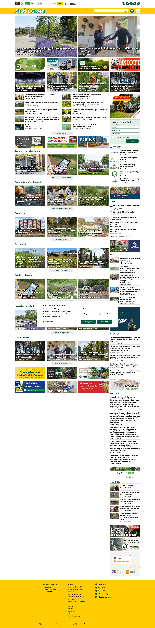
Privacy (70, 609)
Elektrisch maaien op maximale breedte (92, 169)
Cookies (71, 611)
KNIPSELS (114, 393)
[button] (48, 322)
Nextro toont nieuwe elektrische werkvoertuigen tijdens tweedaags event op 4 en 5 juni (61, 86)
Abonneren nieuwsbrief (76, 597)
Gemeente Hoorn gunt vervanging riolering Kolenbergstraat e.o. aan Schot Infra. (125, 372)
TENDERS (114, 334)
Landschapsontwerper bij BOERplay (128, 158)
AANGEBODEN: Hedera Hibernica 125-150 (123, 217)
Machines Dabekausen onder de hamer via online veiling (130, 500)
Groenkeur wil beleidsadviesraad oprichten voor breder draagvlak (41, 110)
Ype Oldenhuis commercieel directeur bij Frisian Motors (41, 126)
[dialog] (77, 313)
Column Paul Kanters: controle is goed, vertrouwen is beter (89, 110)
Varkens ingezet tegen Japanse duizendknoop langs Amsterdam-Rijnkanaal (29, 199)
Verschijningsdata (74, 616)
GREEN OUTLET (117, 201)
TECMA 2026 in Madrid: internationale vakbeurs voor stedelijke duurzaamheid (130, 289)
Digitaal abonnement (75, 594)
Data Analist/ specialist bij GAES (129, 173)
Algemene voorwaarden (76, 604)
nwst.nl (123, 624)
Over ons (71, 584)
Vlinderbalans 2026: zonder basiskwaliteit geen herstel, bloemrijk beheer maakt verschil (88, 103)
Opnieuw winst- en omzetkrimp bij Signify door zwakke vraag (30, 87)
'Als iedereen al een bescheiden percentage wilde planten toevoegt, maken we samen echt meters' (42, 118)
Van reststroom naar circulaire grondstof (91, 293)
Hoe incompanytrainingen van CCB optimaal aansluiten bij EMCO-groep (40, 95)
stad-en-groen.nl (59, 624)
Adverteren (72, 613)
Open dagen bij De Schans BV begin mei (130, 259)
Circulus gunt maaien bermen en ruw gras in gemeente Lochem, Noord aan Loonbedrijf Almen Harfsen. (125, 357)
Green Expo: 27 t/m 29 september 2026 (127, 299)
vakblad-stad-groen (104, 594)
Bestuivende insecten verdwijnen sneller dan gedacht (61, 200)
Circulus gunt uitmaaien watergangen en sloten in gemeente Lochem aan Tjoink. (124, 365)
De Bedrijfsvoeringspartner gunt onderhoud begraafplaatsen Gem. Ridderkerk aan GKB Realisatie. (125, 339)
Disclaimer (71, 606)
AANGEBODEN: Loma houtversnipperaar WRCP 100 (123, 230)
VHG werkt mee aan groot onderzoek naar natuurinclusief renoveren (86, 95)
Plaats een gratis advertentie (120, 236)
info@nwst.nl (102, 584)
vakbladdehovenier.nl (84, 624)
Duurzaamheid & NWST (76, 587)
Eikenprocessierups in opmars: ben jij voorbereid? (61, 293)
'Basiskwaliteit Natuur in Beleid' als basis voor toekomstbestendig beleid (88, 126)
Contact (71, 592)
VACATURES (115, 147)
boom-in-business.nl (100, 624)
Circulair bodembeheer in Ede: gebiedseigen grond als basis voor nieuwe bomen (61, 230)
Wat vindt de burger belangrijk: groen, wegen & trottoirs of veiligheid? (45, 50)
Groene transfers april (127, 485)
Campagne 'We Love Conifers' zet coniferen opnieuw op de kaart (93, 262)
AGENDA (114, 254)
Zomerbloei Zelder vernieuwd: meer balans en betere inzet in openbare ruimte (60, 261)
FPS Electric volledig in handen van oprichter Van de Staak (109, 50)
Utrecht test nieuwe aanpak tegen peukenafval (129, 493)
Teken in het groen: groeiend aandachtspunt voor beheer (130, 507)
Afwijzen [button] (88, 322)
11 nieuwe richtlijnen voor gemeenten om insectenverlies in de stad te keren (130, 516)
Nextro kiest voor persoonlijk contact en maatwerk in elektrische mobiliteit (123, 86)
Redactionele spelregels (76, 601)
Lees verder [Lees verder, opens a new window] (56, 316)
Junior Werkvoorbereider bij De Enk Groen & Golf (129, 180)
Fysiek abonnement (75, 589)
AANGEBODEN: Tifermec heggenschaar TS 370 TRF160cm (124, 223)
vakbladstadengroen (105, 597)
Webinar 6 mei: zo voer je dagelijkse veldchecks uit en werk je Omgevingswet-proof (61, 168)
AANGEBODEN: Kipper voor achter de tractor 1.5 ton (125, 206)
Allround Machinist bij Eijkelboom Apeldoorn (127, 165)
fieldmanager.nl (34, 624)
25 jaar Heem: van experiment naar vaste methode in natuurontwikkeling (91, 86)
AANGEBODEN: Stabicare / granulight (122, 212)
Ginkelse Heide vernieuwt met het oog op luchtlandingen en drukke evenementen (30, 230)
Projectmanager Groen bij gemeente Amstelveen (89, 117)
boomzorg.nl (71, 624)
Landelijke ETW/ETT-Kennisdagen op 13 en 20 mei (130, 267)
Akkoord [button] (104, 322)
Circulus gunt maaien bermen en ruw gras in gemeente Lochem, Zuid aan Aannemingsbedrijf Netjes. (125, 348)
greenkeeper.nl (46, 624)
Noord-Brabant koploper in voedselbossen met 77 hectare (42, 103)
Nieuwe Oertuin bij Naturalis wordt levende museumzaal (90, 231)
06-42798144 (102, 591)
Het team (71, 599)
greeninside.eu (114, 624)
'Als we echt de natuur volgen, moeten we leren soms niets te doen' (92, 199)
